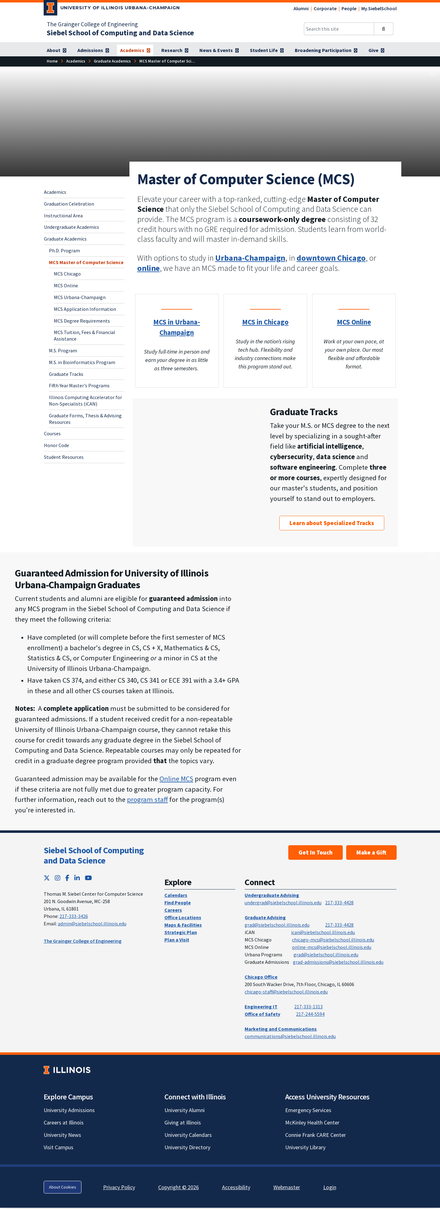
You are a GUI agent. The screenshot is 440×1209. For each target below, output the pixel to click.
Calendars (175, 895)
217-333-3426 (73, 916)
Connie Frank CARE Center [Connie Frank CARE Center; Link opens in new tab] (315, 1134)
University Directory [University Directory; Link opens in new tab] (187, 1147)
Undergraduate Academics (71, 227)
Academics (55, 192)
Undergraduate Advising (272, 895)
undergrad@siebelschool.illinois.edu (283, 902)
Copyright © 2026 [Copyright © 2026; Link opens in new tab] (178, 1187)
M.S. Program (63, 350)
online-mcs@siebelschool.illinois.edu (331, 947)
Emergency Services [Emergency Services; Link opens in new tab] (308, 1110)
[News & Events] (219, 50)
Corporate (325, 8)
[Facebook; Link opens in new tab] (67, 878)
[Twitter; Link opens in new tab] (47, 878)
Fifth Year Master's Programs (79, 385)
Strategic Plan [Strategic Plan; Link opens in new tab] (180, 932)
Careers (173, 910)
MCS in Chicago (265, 322)
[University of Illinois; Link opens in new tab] (67, 1070)
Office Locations (182, 917)
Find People (177, 902)
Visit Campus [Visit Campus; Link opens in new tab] (58, 1147)
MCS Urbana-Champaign (80, 297)
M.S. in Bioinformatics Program (82, 362)
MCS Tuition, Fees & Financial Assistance (84, 335)
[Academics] (135, 50)
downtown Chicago (331, 258)
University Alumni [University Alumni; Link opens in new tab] (184, 1110)
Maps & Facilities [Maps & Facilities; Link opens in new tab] (183, 925)
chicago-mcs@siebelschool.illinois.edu (333, 940)
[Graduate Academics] (112, 61)
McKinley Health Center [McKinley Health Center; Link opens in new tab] (312, 1122)
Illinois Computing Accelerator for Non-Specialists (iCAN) (85, 400)
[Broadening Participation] (326, 50)
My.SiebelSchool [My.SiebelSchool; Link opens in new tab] (379, 8)
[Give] (376, 50)
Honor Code (56, 445)
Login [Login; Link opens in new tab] (329, 1187)
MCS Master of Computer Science (86, 262)
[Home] (52, 61)
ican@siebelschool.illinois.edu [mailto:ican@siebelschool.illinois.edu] (323, 932)
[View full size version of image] (432, 73)
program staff (147, 799)
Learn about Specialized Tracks (332, 523)
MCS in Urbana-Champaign (176, 327)
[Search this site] (339, 29)
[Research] (174, 50)
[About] (56, 50)
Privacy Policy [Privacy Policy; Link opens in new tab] (119, 1187)
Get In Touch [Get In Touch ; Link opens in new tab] (315, 852)
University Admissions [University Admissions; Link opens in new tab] (69, 1110)
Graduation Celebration (69, 204)
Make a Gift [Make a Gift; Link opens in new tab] (371, 852)
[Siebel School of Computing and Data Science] (120, 32)
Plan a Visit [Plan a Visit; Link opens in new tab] (176, 940)
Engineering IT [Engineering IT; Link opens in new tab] (261, 1006)
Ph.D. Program (64, 250)
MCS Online (66, 285)
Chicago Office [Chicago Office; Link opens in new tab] (261, 977)
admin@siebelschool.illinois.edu (92, 923)
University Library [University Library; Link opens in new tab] (305, 1147)
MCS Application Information (85, 309)
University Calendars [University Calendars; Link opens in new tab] (188, 1134)
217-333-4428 (339, 902)
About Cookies (62, 1187)
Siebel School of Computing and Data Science (94, 855)
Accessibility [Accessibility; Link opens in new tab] (236, 1187)
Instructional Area (63, 215)
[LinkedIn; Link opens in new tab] (77, 878)
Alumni (301, 8)
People (349, 8)
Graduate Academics (65, 239)
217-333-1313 (308, 1006)
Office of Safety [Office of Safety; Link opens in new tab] (262, 1014)
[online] (148, 268)
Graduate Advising (265, 917)
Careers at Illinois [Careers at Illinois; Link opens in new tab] (64, 1122)
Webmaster (286, 1187)
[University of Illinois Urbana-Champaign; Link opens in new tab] (112, 8)
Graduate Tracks (66, 374)
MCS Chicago (67, 274)
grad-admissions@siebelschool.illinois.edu (338, 962)
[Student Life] (267, 50)
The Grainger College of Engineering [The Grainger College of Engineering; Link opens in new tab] (92, 24)
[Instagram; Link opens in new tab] (57, 878)
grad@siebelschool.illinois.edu (277, 925)
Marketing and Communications (281, 1029)
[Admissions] (93, 50)
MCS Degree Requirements (82, 321)
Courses (52, 433)
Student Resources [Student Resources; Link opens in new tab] (64, 457)
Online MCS (176, 778)
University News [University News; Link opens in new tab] (62, 1134)
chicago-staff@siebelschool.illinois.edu (286, 992)
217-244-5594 (310, 1014)
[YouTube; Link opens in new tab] (88, 878)
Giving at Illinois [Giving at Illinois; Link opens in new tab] (182, 1122)
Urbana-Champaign (250, 258)
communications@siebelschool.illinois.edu (290, 1036)
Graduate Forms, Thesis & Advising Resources (85, 418)
